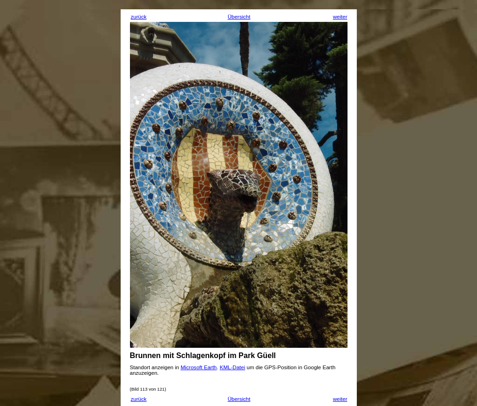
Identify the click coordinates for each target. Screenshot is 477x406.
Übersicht (239, 17)
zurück (139, 17)
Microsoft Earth (199, 367)
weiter (340, 17)
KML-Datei (232, 367)
